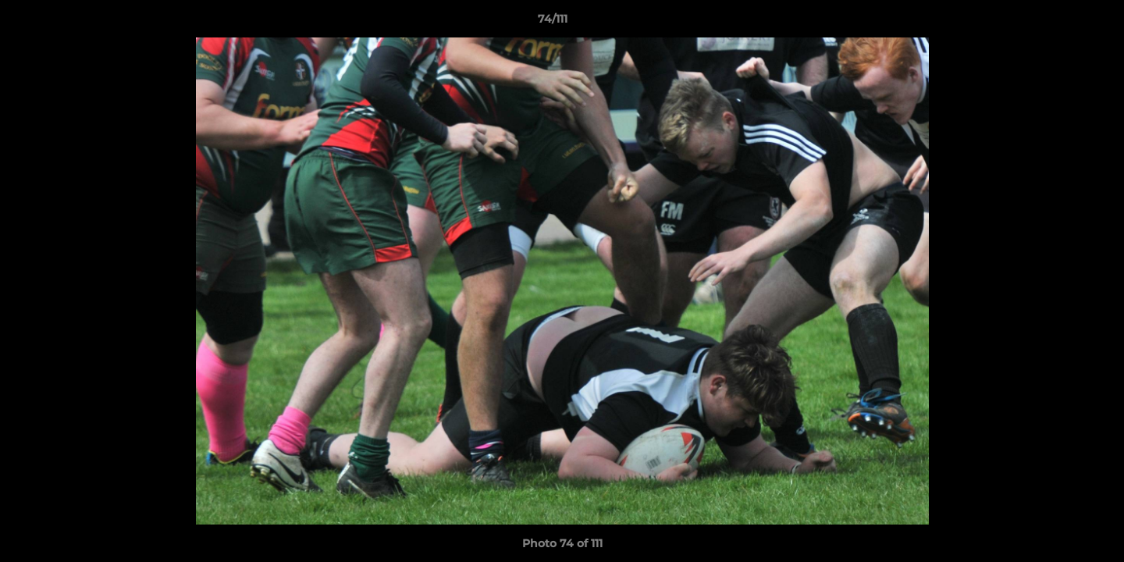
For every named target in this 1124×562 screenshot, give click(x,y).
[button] (1058, 23)
